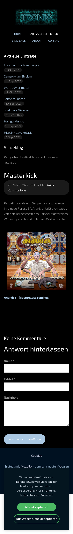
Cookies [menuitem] (36, 455)
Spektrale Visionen (17, 110)
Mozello (26, 466)
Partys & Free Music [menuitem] (44, 33)
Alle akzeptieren (36, 507)
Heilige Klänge (14, 121)
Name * (9, 361)
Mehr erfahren (29, 495)
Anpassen (46, 495)
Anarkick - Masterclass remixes (26, 297)
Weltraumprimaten (17, 87)
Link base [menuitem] (19, 40)
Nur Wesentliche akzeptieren (36, 518)
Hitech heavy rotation (19, 132)
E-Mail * (9, 379)
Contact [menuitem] (54, 40)
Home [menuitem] (18, 33)
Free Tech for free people (21, 65)
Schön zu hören (14, 99)
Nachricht (11, 397)
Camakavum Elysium (18, 76)
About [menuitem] (37, 40)
